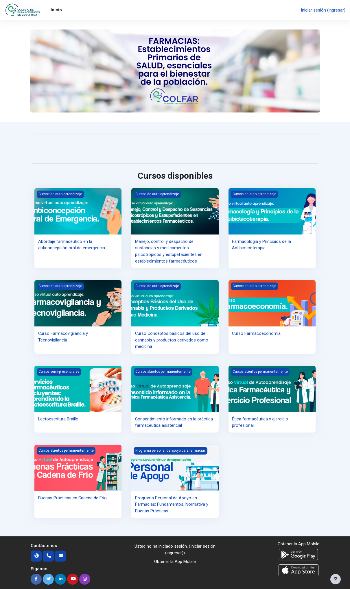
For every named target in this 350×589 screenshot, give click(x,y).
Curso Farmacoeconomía (256, 333)
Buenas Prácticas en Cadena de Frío (72, 497)
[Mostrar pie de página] (335, 579)
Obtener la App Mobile (175, 561)
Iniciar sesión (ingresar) (323, 10)
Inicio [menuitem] (56, 9)
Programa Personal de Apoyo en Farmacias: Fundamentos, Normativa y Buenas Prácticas (171, 504)
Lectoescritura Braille (58, 418)
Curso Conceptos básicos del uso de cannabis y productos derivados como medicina (171, 340)
